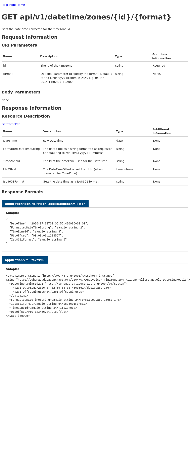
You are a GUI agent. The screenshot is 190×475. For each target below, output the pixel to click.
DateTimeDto (11, 124)
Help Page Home (13, 4)
